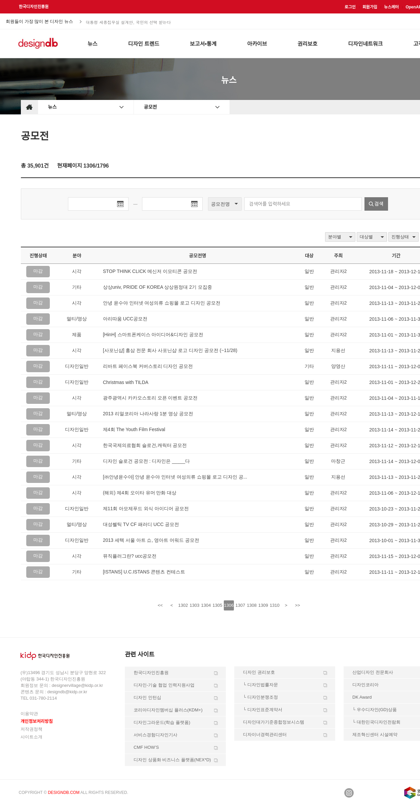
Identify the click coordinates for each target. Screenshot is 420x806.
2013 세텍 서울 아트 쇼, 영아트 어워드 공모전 (151, 540)
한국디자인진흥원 (33, 6)
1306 (229, 605)
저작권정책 (31, 729)
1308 (252, 605)
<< (160, 605)
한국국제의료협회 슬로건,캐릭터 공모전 (145, 445)
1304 (206, 605)
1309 (263, 605)
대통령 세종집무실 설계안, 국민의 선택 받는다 (128, 22)
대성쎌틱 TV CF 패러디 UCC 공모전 (141, 524)
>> (297, 605)
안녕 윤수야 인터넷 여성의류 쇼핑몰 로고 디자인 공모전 (161, 303)
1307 (240, 605)
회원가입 (369, 7)
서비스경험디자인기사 (155, 734)
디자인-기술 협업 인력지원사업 (164, 685)
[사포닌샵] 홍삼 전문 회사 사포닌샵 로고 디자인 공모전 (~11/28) (170, 350)
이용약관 (29, 713)
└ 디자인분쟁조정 (260, 697)
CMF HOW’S (146, 747)
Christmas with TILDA (125, 382)
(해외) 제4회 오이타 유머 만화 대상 (140, 492)
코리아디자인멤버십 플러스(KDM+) (168, 709)
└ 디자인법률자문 (260, 684)
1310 (275, 605)
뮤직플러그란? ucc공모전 (129, 556)
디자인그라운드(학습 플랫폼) (162, 722)
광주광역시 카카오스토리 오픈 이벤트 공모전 (150, 397)
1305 (217, 605)
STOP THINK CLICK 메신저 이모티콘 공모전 (150, 271)
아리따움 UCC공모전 (125, 318)
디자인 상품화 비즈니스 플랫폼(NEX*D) (172, 759)
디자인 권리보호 (259, 672)
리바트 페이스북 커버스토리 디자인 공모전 (148, 366)
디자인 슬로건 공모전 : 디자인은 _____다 (146, 461)
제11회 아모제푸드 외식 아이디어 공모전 (146, 508)
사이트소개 (31, 736)
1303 (195, 605)
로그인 (350, 7)
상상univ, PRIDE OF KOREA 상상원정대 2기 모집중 (157, 287)
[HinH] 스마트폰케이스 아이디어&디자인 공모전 (153, 334)
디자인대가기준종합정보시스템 (273, 722)
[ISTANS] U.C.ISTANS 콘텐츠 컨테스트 (144, 571)
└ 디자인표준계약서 (262, 709)
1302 (183, 605)
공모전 (150, 107)
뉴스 (52, 107)
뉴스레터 (391, 7)
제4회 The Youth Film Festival (134, 429)
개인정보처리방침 (37, 721)
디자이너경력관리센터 (265, 734)
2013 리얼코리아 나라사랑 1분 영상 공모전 (148, 413)
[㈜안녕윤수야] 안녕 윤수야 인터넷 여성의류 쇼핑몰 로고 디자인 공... (175, 477)
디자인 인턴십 (147, 697)
